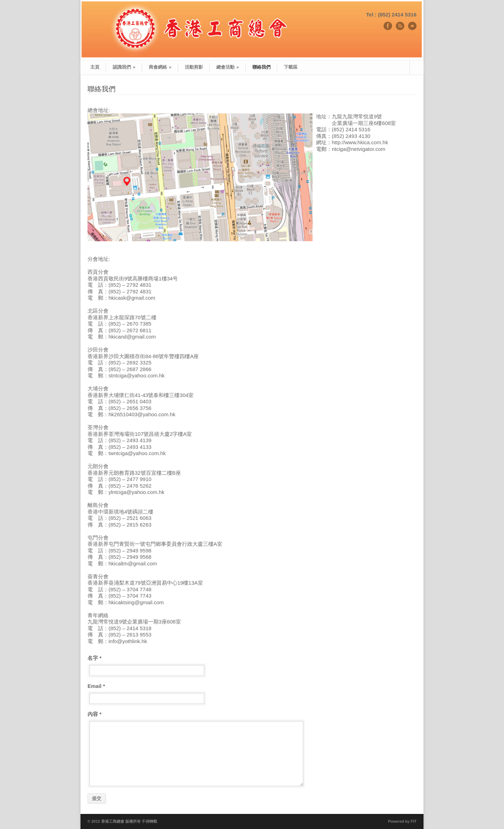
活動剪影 (194, 67)
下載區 (291, 67)
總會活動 (227, 67)
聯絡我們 (261, 67)
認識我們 (124, 67)
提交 (96, 798)
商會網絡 (160, 67)
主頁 (94, 67)
